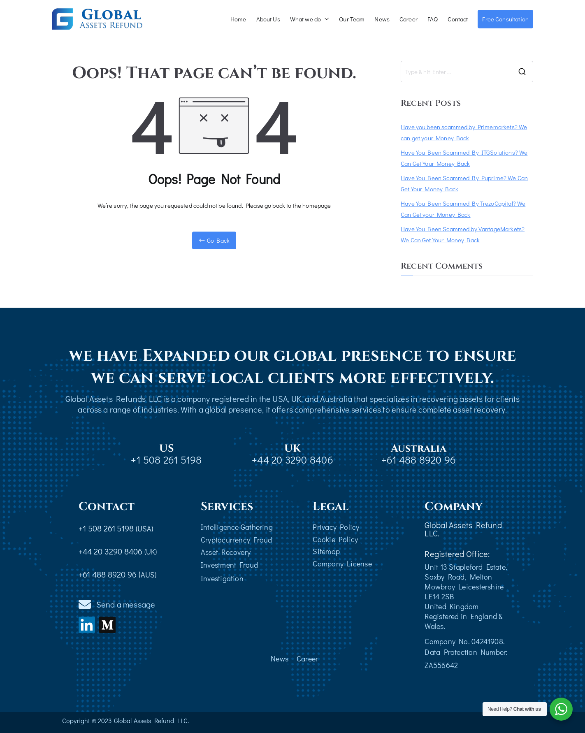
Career (408, 19)
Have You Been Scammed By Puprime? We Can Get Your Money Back (464, 183)
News (382, 19)
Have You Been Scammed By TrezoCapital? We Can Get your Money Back (463, 208)
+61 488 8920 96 (418, 459)
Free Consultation (505, 19)
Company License (342, 563)
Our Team (351, 19)
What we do (310, 19)
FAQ (432, 19)
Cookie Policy (335, 539)
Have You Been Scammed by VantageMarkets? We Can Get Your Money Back (463, 234)
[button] (325, 19)
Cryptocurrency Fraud (236, 540)
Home (238, 19)
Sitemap (326, 551)
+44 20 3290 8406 (292, 459)
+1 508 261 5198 (166, 459)
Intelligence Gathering (237, 527)
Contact (458, 19)
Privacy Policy (336, 527)
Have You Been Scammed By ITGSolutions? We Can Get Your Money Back (464, 157)
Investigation (222, 578)
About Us (268, 19)
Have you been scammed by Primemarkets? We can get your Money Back (464, 132)
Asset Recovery (226, 552)
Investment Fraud (229, 565)
